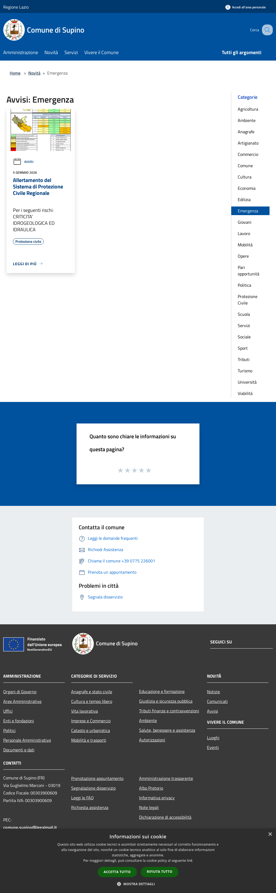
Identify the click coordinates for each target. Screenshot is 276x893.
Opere (243, 256)
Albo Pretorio (151, 788)
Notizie (213, 691)
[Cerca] (266, 29)
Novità (34, 73)
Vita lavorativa (84, 711)
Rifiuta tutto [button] (159, 871)
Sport (243, 348)
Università (247, 382)
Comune (245, 165)
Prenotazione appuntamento (97, 778)
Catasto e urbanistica (90, 730)
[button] (138, 884)
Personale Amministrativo (27, 740)
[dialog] (138, 861)
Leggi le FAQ (82, 797)
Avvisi (23, 161)
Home (15, 73)
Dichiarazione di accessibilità (165, 817)
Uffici (8, 711)
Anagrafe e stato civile (91, 691)
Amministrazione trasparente (166, 778)
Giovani (244, 222)
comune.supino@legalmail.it (30, 827)
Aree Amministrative (22, 701)
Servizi (244, 325)
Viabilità (245, 393)
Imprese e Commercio (91, 720)
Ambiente (247, 120)
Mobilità (245, 244)
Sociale (244, 337)
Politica (244, 285)
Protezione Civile (247, 299)
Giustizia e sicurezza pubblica (165, 701)
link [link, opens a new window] (190, 860)
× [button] (270, 834)
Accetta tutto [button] (117, 872)
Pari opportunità (248, 270)
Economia (247, 188)
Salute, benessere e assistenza (167, 730)
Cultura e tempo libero (91, 701)
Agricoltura (248, 109)
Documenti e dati (18, 750)
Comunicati (217, 701)
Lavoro (244, 233)
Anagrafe (246, 131)
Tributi (244, 359)
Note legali (149, 807)
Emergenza (248, 211)
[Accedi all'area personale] (245, 7)
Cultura (244, 177)
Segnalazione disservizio (93, 788)
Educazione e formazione (162, 691)
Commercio (248, 154)
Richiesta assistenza (89, 807)
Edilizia (244, 199)
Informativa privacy (157, 797)
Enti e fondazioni (18, 720)
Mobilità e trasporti (88, 740)
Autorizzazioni (152, 740)
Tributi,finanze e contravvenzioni (169, 711)
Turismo (245, 370)
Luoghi (213, 737)
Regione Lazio (16, 7)
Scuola (244, 314)
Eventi (213, 747)
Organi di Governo (19, 691)
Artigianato (248, 143)
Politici (9, 730)
